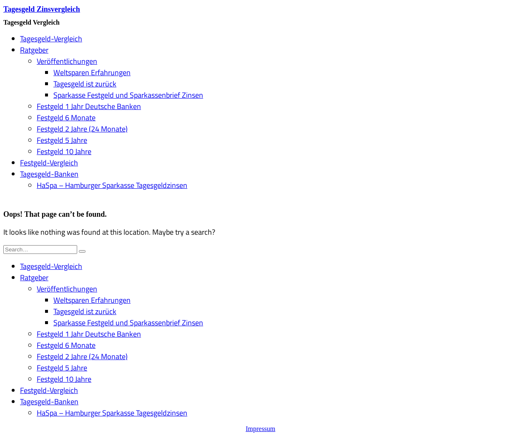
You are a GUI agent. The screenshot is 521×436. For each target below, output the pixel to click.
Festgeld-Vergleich (49, 162)
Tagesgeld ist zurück (84, 83)
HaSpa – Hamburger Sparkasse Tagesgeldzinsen (112, 185)
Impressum (260, 428)
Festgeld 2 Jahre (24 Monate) (82, 128)
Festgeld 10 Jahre (64, 151)
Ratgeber (34, 50)
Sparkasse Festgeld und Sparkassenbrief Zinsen (128, 95)
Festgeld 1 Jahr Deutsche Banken (89, 106)
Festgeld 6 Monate (66, 117)
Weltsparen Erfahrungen (92, 72)
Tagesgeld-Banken (49, 174)
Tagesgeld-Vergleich (51, 38)
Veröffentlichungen (67, 61)
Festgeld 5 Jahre (62, 140)
